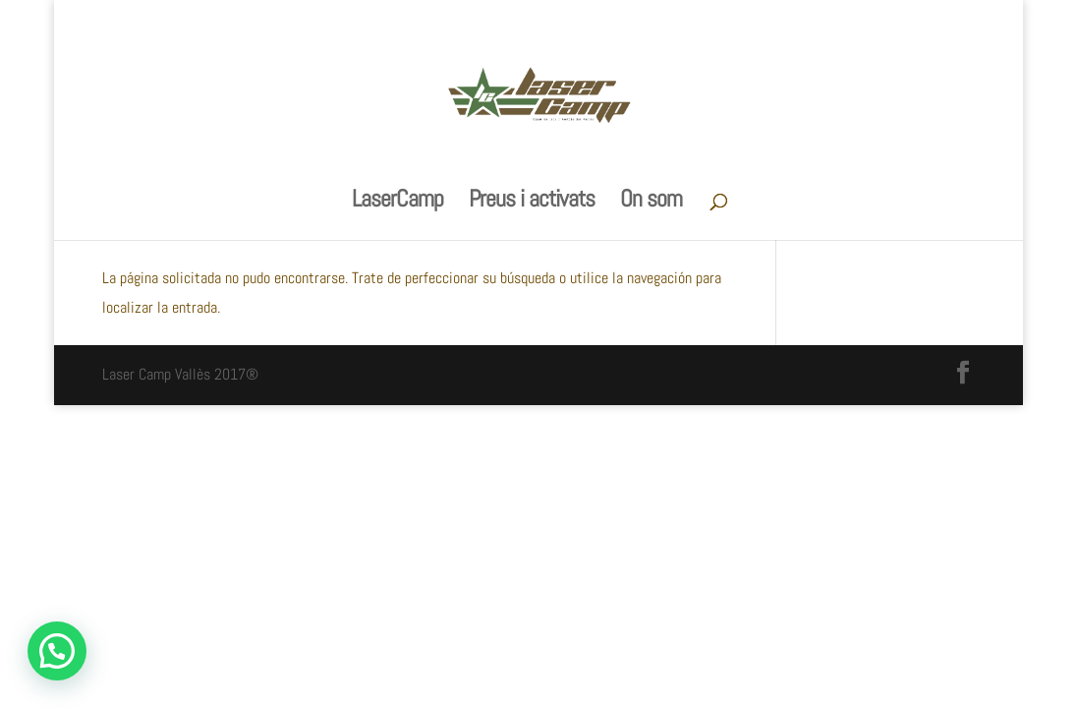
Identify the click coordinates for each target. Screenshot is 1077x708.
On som (651, 202)
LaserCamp (397, 202)
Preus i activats (532, 202)
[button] (57, 650)
